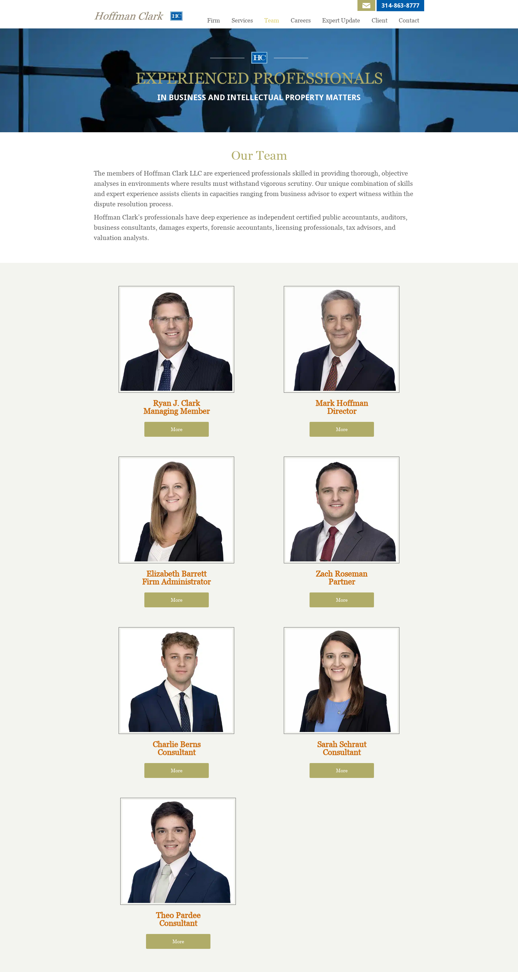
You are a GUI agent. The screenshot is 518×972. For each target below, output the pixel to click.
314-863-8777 (400, 5)
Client (380, 20)
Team (271, 20)
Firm (213, 20)
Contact (409, 20)
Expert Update (341, 20)
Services (242, 20)
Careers (301, 20)
